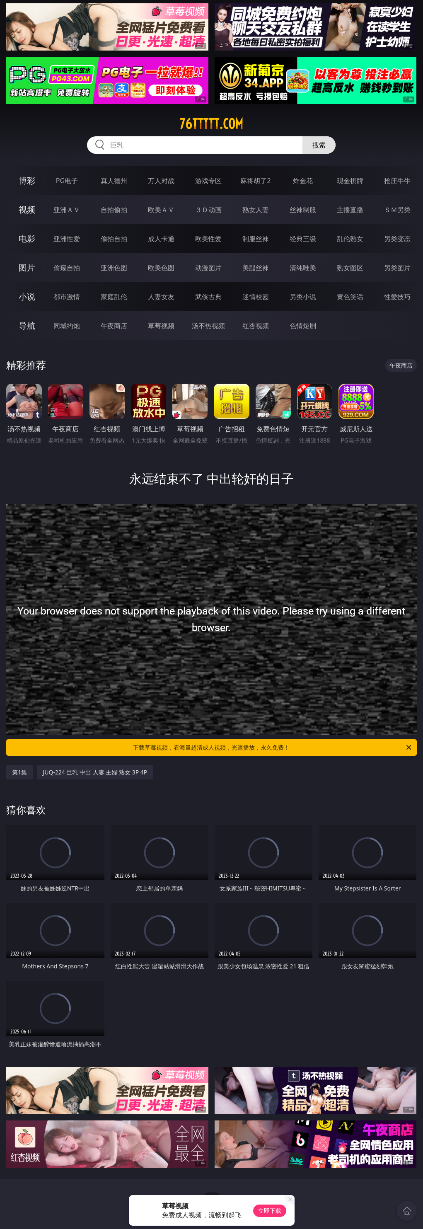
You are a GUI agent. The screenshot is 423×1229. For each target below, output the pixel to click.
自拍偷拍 (114, 209)
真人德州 (114, 180)
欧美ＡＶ (161, 209)
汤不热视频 (208, 325)
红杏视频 (255, 325)
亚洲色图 (114, 267)
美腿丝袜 (255, 267)
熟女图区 (350, 267)
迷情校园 (255, 296)
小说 (27, 296)
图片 (27, 267)
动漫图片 (208, 267)
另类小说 (303, 296)
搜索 (319, 145)
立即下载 (269, 1210)
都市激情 (66, 296)
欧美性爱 (208, 238)
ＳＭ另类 (397, 209)
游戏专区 (208, 180)
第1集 (19, 772)
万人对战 (161, 180)
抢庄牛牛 (397, 180)
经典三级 (303, 238)
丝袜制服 (303, 209)
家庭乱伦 (114, 296)
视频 (27, 209)
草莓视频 (161, 325)
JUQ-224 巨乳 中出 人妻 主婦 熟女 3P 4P (95, 772)
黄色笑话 (350, 296)
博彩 (27, 180)
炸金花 (303, 180)
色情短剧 (303, 325)
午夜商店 (114, 325)
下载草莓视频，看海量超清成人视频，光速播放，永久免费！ (272, 747)
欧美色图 (161, 267)
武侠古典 (208, 296)
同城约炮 (66, 325)
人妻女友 (161, 296)
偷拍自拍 (114, 238)
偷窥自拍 (66, 267)
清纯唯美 (303, 267)
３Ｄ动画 (208, 209)
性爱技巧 (397, 296)
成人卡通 (161, 238)
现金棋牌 (350, 180)
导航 (27, 325)
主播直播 (350, 209)
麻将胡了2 (255, 180)
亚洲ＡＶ (66, 209)
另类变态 (397, 238)
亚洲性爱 (66, 238)
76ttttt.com (211, 124)
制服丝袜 (255, 238)
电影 (27, 238)
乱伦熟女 (350, 238)
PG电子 (67, 180)
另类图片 (397, 267)
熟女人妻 (255, 209)
